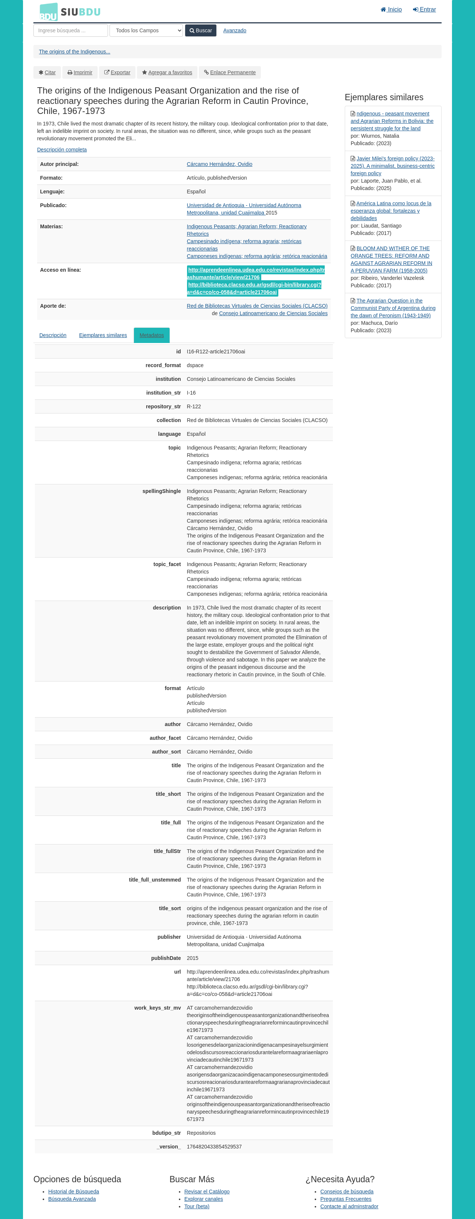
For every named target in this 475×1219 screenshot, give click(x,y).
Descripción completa (62, 150)
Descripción (52, 335)
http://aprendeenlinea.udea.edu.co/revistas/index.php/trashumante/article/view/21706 (256, 273)
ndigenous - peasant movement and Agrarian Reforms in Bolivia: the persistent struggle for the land (392, 121)
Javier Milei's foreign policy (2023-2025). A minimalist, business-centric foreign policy (393, 166)
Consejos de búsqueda (346, 1192)
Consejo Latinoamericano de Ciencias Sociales (273, 313)
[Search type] (146, 30)
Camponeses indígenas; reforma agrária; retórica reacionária (257, 256)
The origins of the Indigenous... (74, 52)
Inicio (391, 9)
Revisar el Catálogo (207, 1192)
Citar (50, 72)
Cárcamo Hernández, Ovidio (220, 164)
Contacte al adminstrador (349, 1206)
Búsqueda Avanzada (72, 1199)
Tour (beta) (197, 1206)
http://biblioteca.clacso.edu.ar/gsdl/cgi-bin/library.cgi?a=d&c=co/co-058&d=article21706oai (254, 288)
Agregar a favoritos (170, 72)
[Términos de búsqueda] (70, 30)
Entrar (424, 9)
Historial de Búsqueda (73, 1192)
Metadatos (152, 335)
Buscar (201, 30)
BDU (46, 11)
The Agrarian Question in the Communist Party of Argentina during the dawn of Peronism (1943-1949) (393, 308)
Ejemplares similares (103, 335)
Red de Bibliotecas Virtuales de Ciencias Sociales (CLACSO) (257, 306)
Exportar (120, 72)
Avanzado (234, 30)
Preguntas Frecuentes (345, 1199)
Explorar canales (203, 1199)
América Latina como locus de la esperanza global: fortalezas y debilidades (391, 210)
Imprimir (82, 72)
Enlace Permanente (233, 72)
